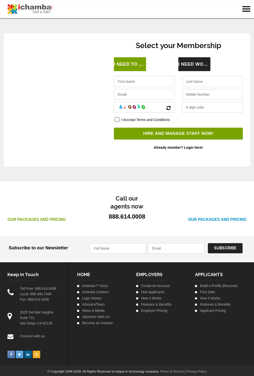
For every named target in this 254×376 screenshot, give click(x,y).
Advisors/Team (93, 303)
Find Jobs (207, 290)
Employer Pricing (154, 309)
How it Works (151, 296)
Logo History (92, 296)
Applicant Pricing (213, 309)
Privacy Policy (197, 370)
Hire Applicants (152, 290)
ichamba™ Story (95, 284)
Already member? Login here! (178, 146)
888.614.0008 (45, 287)
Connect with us (32, 334)
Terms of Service (172, 370)
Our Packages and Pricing (37, 218)
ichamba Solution (95, 290)
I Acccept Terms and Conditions (145, 118)
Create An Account (155, 284)
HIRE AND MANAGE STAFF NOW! (178, 132)
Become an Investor (97, 321)
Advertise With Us (96, 315)
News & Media (93, 309)
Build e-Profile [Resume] (218, 284)
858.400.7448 (40, 292)
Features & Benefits (156, 303)
